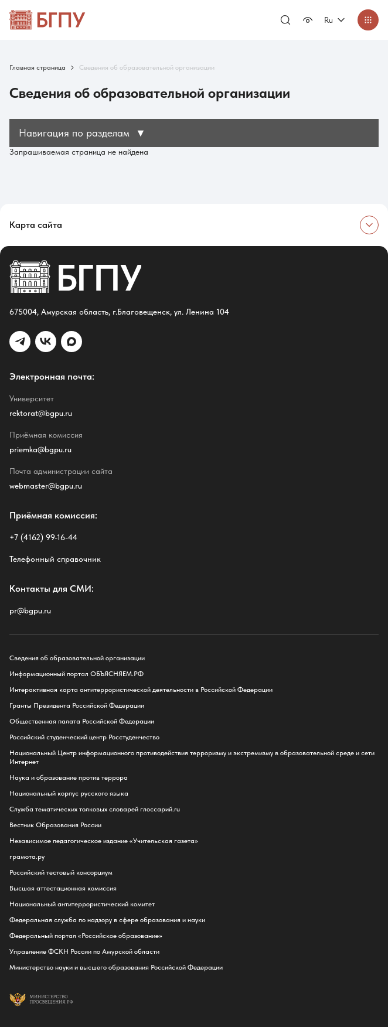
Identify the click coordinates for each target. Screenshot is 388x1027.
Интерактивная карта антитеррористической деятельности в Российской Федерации (141, 689)
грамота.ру (27, 856)
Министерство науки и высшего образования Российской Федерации (116, 967)
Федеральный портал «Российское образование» (85, 936)
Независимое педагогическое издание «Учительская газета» (103, 841)
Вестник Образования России (55, 825)
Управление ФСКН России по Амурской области (84, 951)
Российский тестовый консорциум (61, 872)
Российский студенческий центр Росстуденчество (84, 737)
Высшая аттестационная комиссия (63, 888)
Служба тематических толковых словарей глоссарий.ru (94, 809)
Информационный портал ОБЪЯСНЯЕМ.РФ (76, 674)
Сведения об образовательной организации (77, 658)
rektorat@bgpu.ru (40, 413)
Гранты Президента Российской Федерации (76, 705)
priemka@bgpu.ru (40, 449)
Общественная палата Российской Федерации (81, 721)
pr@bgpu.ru (30, 610)
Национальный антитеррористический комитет (82, 904)
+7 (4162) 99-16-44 (43, 537)
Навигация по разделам (82, 133)
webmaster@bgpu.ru (45, 485)
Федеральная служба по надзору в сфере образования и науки (107, 920)
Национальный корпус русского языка (68, 793)
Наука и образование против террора (68, 777)
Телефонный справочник (55, 559)
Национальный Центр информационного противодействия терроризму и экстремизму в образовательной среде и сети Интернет (192, 757)
